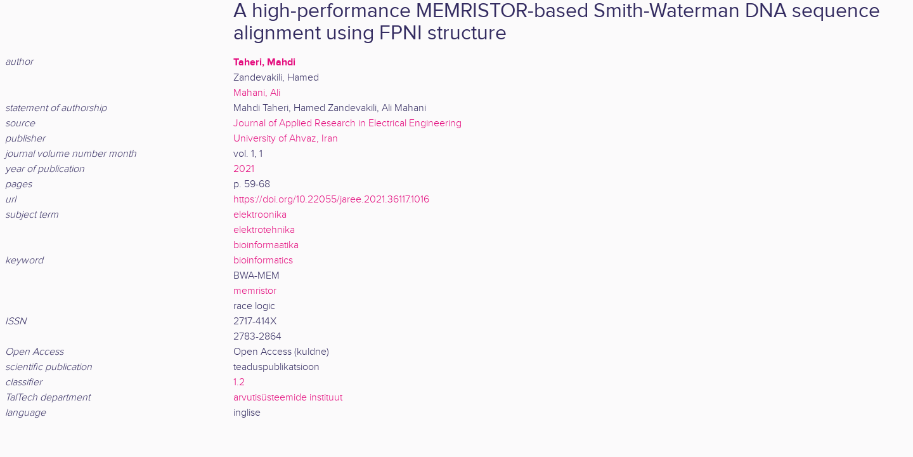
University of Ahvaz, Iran (285, 139)
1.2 (239, 382)
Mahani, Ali (256, 93)
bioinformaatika (266, 245)
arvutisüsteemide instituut (287, 398)
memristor (254, 291)
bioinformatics (263, 261)
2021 (243, 169)
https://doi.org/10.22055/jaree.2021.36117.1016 (331, 200)
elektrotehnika (264, 230)
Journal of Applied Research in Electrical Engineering (347, 123)
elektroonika (260, 215)
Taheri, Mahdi (264, 62)
